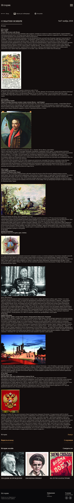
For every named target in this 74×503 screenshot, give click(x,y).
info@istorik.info (69, 494)
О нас (48, 494)
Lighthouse (13, 498)
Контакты (49, 496)
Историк (6, 5)
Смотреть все (68, 448)
